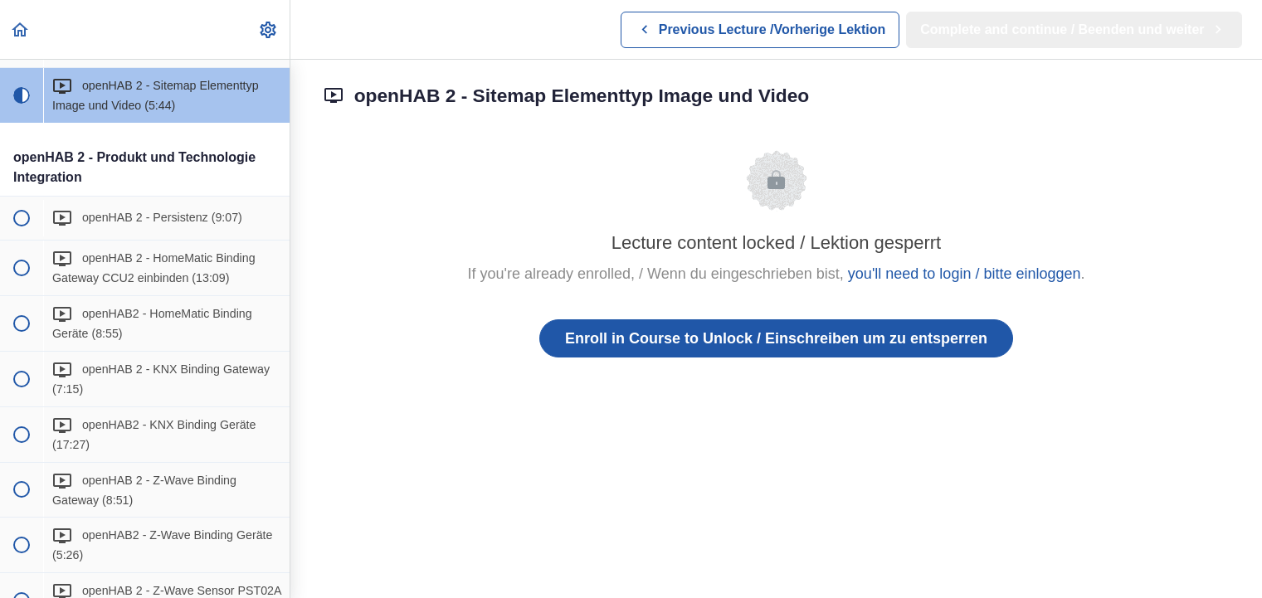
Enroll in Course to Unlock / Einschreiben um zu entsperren (776, 338)
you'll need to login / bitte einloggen (964, 273)
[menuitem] (269, 29)
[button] (20, 29)
